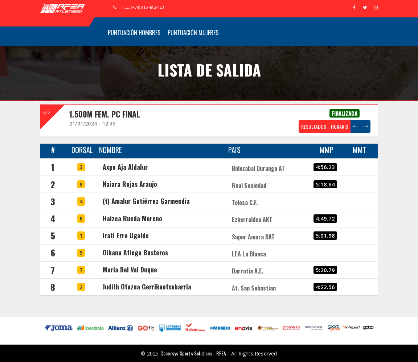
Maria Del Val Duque (130, 269)
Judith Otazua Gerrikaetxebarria (147, 286)
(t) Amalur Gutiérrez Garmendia (146, 201)
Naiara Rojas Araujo (130, 184)
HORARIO (339, 126)
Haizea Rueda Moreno (132, 218)
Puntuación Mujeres (193, 32)
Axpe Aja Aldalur (125, 167)
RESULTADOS (313, 126)
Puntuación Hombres (134, 32)
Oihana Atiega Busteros (135, 252)
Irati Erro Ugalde (126, 235)
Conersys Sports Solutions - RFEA (193, 353)
